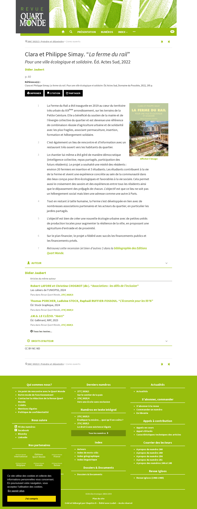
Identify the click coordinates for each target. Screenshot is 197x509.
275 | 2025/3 (67, 294)
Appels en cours (145, 427)
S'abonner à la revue (147, 406)
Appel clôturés (144, 431)
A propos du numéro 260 (149, 449)
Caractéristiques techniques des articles (158, 434)
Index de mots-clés (87, 452)
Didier (34, 69)
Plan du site (98, 498)
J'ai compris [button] (31, 498)
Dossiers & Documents (89, 474)
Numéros (107, 32)
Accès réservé (125, 503)
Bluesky (22, 433)
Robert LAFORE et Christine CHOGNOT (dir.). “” (84, 286)
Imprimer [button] (34, 93)
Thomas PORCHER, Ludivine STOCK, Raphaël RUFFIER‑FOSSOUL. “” (91, 301)
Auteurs (81, 449)
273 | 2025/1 (67, 324)
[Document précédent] (162, 42)
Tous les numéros (98, 433)
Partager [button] (73, 93)
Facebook (23, 430)
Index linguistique (87, 459)
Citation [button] (53, 93)
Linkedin (22, 437)
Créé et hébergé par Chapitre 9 (80, 503)
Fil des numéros (26, 426)
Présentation (86, 32)
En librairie (142, 412)
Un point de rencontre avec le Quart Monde (41, 391)
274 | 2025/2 (67, 309)
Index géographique (88, 456)
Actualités (142, 391)
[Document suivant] (168, 42)
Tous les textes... (41, 331)
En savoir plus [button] (16, 491)
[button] (71, 32)
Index (122, 32)
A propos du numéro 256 (149, 456)
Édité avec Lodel (107, 503)
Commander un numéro (149, 409)
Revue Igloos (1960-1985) (150, 477)
